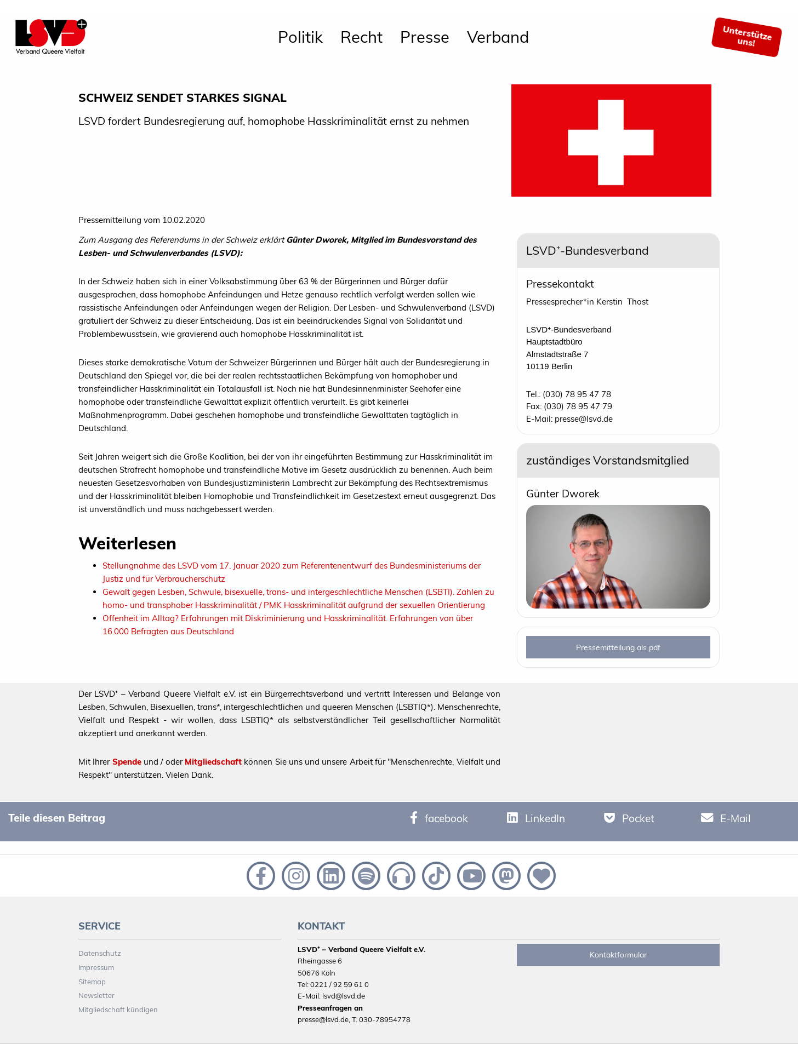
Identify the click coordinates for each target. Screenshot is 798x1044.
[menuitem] (300, 37)
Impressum (96, 967)
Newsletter (96, 995)
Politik (300, 37)
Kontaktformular (618, 955)
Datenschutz (99, 953)
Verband (498, 37)
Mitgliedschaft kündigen (118, 1009)
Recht (361, 37)
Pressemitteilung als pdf (618, 647)
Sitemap (92, 981)
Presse (424, 37)
